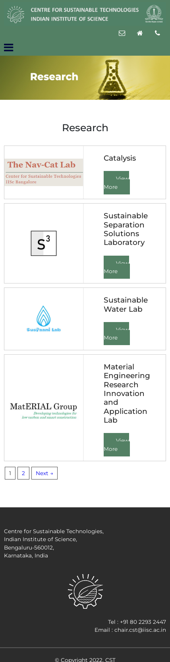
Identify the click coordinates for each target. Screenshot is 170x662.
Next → (44, 473)
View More (116, 182)
